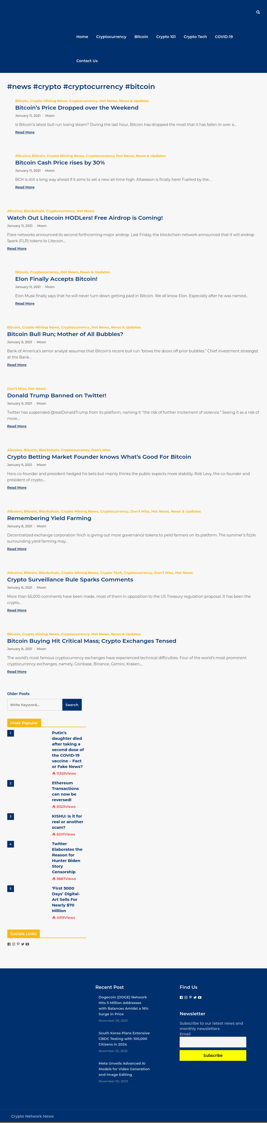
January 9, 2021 (19, 342)
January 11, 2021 (28, 116)
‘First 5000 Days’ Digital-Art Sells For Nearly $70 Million (66, 899)
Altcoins (22, 156)
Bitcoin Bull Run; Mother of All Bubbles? (65, 334)
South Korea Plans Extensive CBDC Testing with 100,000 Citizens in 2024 (124, 1038)
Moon (50, 116)
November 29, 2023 (113, 1021)
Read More (25, 132)
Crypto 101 (166, 36)
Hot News (108, 101)
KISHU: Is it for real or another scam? (67, 822)
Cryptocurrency (111, 36)
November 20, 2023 (113, 1081)
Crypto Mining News (48, 101)
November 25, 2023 (113, 1051)
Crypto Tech (195, 36)
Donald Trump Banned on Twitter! (56, 395)
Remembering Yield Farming (49, 518)
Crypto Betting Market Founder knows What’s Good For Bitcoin (99, 456)
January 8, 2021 (19, 526)
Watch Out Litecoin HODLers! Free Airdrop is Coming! (85, 217)
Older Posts (18, 693)
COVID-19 (224, 36)
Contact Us (87, 60)
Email (185, 1034)
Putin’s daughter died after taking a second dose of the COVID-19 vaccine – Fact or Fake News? (68, 749)
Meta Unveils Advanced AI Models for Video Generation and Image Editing (124, 1069)
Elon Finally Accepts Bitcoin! (56, 278)
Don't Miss (16, 388)
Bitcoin (141, 36)
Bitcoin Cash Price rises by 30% (60, 162)
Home (82, 36)
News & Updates (134, 101)
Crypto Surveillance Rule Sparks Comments (70, 579)
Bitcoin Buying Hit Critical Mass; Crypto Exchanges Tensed (92, 640)
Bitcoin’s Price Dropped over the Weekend (77, 107)
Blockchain (34, 211)
